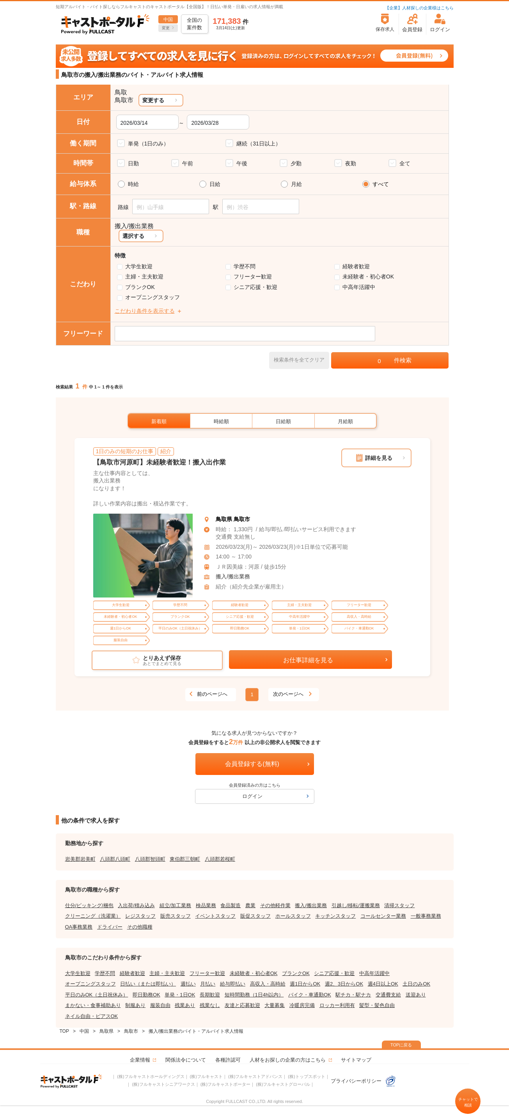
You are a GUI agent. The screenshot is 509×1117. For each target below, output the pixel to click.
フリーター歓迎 (253, 276)
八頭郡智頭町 (150, 859)
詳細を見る (378, 458)
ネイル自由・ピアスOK (91, 1016)
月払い (207, 984)
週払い (188, 984)
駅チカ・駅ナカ (353, 995)
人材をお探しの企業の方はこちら (288, 1060)
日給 (214, 184)
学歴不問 (244, 266)
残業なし (210, 1005)
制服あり (135, 1005)
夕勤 (296, 163)
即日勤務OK (146, 995)
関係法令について (185, 1060)
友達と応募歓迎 (242, 1005)
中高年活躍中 (358, 287)
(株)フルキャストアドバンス (255, 1076)
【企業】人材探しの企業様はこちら (419, 7)
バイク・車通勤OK (309, 995)
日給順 (283, 421)
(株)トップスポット (306, 1076)
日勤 (133, 163)
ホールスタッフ (293, 916)
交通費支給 (388, 995)
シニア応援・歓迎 (255, 287)
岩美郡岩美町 (80, 859)
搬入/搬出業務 (233, 576)
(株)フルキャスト (206, 1076)
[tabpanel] (143, 556)
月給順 (345, 421)
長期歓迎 (210, 995)
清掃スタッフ (399, 905)
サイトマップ (356, 1060)
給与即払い (232, 984)
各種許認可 (228, 1060)
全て (404, 163)
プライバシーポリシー (363, 1081)
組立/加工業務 (176, 905)
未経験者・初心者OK (368, 276)
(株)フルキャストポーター (225, 1084)
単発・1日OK (180, 995)
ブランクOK (140, 287)
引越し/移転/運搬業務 (356, 905)
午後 (241, 163)
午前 (187, 163)
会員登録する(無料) (252, 764)
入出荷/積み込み (136, 905)
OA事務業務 (79, 927)
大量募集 (274, 1005)
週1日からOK (305, 984)
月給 (296, 184)
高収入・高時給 (268, 984)
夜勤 (350, 163)
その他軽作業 (275, 905)
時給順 (221, 421)
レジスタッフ (140, 916)
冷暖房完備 (302, 1005)
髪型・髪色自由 (377, 1005)
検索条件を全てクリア (299, 360)
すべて (380, 184)
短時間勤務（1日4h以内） (254, 995)
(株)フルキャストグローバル (283, 1084)
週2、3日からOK (344, 984)
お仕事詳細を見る (308, 660)
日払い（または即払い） (148, 984)
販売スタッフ (175, 916)
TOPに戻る (401, 1045)
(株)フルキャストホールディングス (150, 1076)
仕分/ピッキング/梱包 (89, 905)
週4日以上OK (383, 984)
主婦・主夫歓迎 (144, 276)
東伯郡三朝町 (185, 859)
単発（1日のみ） (148, 143)
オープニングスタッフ (152, 297)
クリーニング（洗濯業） (93, 916)
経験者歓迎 (356, 266)
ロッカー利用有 (337, 1005)
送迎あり (416, 995)
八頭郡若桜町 (220, 859)
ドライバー (109, 927)
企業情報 (140, 1060)
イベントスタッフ (215, 916)
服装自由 (160, 1005)
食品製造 (230, 905)
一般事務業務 (426, 916)
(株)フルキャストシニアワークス (163, 1084)
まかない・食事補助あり (93, 1005)
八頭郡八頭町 (115, 859)
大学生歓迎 (139, 266)
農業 (250, 905)
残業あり (185, 1005)
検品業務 (206, 905)
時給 (133, 184)
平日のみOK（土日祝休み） (96, 995)
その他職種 (140, 927)
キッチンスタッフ (335, 916)
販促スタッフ (255, 916)
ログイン (252, 796)
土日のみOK (416, 984)
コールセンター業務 (383, 916)
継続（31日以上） (258, 143)
